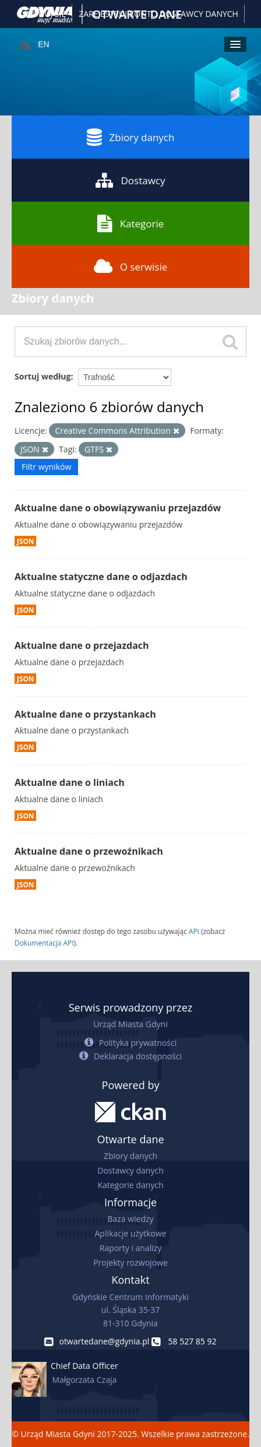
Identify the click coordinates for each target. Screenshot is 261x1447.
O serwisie (131, 266)
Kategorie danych (130, 1184)
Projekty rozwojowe (130, 1262)
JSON (25, 541)
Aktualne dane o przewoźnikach (89, 851)
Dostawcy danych (130, 1170)
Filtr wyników (46, 466)
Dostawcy (130, 180)
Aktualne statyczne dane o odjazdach (101, 576)
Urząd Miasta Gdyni (130, 1024)
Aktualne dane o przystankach (85, 714)
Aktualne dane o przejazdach (82, 645)
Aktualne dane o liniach (70, 782)
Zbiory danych (131, 137)
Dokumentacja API (44, 942)
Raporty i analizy (131, 1247)
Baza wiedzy (130, 1218)
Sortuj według (42, 376)
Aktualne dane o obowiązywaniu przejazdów (118, 507)
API (194, 931)
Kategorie (130, 223)
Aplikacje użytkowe (131, 1233)
